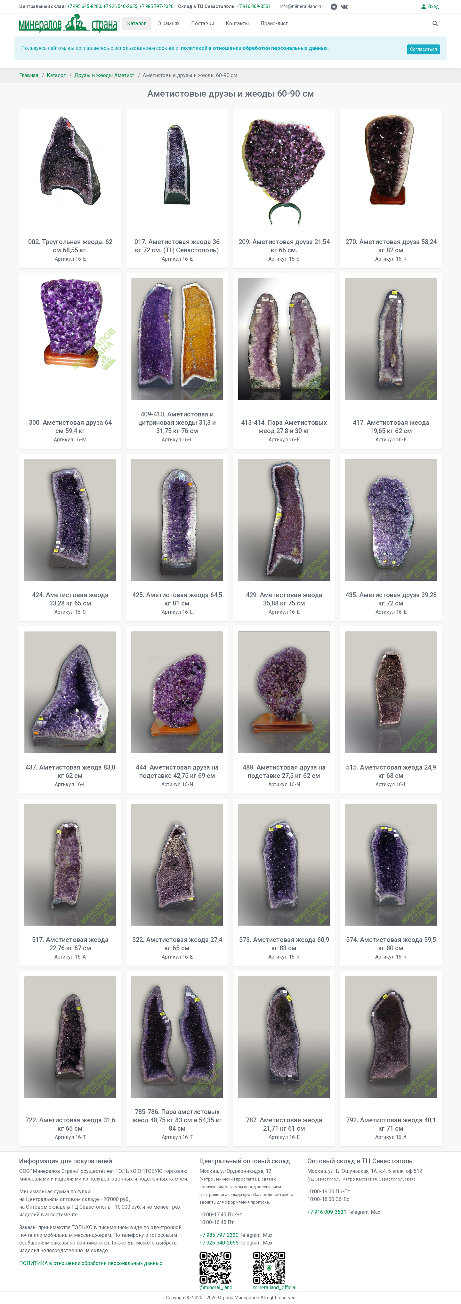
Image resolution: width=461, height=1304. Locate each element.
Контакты (237, 23)
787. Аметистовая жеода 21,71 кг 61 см (284, 1128)
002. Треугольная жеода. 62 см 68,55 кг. (70, 250)
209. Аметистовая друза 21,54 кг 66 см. (284, 250)
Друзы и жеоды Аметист (104, 75)
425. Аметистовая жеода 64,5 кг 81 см (177, 603)
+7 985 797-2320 (156, 6)
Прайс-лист (274, 23)
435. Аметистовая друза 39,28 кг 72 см (391, 603)
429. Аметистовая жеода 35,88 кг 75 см (284, 603)
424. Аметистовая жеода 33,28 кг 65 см (70, 603)
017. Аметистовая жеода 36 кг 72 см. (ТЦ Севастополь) (177, 250)
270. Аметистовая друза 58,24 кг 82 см (391, 250)
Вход (429, 6)
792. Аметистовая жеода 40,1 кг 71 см (391, 1128)
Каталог (136, 23)
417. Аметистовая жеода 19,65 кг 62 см (391, 431)
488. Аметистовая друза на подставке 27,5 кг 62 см (284, 775)
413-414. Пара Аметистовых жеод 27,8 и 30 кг (284, 431)
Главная (28, 75)
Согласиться (423, 49)
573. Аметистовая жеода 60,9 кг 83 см (284, 948)
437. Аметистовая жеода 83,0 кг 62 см (70, 775)
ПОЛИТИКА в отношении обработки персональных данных (90, 1263)
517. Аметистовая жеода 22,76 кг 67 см (70, 948)
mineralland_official (274, 1287)
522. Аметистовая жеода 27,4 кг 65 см (177, 948)
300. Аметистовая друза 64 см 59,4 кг (70, 431)
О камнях (169, 23)
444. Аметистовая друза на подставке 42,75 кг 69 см (177, 775)
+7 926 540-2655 (219, 1243)
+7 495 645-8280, (84, 6)
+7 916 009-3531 (253, 6)
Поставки (202, 23)
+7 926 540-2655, (120, 6)
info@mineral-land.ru (301, 6)
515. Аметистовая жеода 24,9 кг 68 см (391, 775)
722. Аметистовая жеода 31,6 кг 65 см (70, 1128)
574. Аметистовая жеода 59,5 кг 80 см (391, 948)
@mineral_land (215, 1287)
